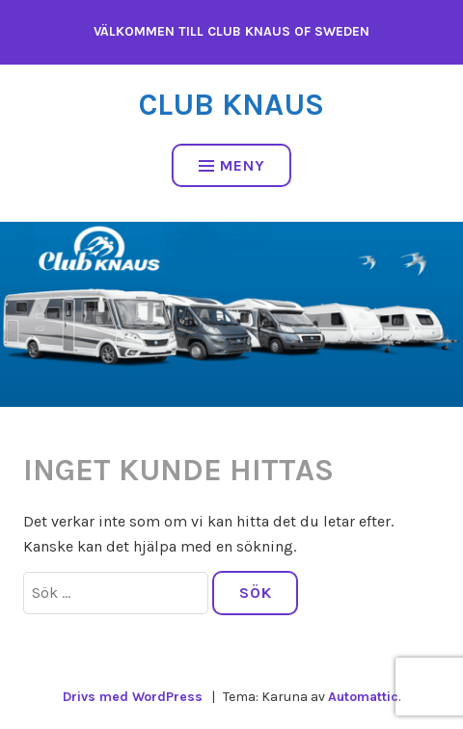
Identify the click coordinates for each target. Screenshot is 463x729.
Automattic (363, 696)
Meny (232, 165)
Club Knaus (231, 104)
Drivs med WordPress (133, 696)
